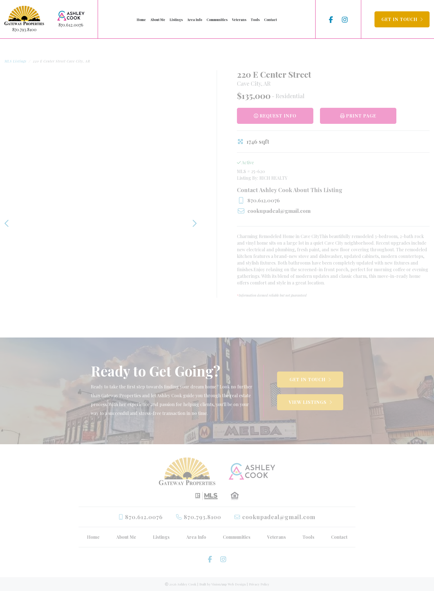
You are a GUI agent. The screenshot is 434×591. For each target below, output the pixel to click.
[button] (402, 19)
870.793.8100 (24, 29)
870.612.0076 (70, 25)
